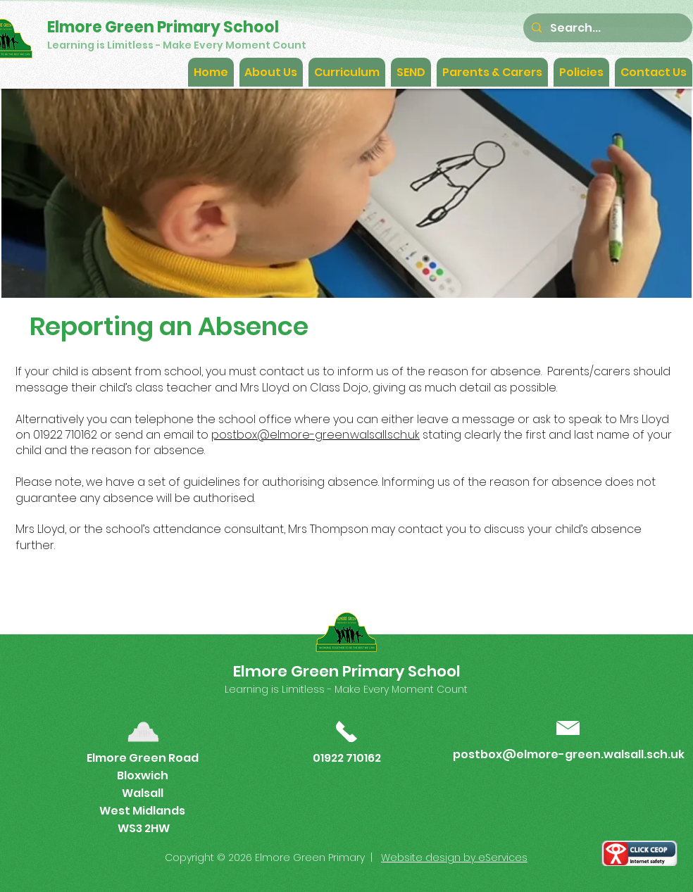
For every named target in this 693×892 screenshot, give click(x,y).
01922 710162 (347, 758)
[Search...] (606, 27)
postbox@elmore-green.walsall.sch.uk (315, 435)
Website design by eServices (454, 857)
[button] (271, 72)
